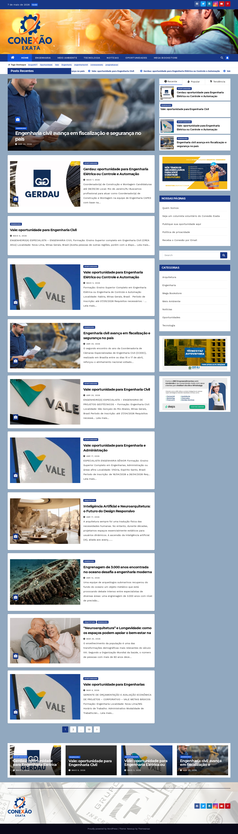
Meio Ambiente (67, 57)
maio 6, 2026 (20, 236)
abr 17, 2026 (92, 456)
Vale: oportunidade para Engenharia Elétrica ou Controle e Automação (81, 136)
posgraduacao (112, 65)
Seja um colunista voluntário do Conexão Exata (191, 216)
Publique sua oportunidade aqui (181, 224)
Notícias (113, 57)
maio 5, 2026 (25, 144)
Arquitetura (89, 500)
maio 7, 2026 (93, 180)
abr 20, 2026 (93, 395)
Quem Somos (170, 208)
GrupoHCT (32, 65)
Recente (170, 81)
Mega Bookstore (165, 57)
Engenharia (43, 57)
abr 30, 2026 (93, 344)
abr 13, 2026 (93, 578)
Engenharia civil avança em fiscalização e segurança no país (200, 765)
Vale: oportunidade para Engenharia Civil (43, 230)
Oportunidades (136, 57)
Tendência (217, 81)
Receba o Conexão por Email (179, 240)
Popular (194, 81)
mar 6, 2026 (92, 690)
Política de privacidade (176, 232)
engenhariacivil (81, 65)
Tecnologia (92, 57)
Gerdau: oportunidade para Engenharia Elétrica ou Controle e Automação (35, 766)
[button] (222, 57)
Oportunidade (46, 65)
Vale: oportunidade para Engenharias (113, 684)
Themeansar (144, 829)
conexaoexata (97, 65)
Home (25, 57)
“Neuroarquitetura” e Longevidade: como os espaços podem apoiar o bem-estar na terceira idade (117, 633)
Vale (57, 65)
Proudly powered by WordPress (103, 829)
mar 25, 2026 (93, 639)
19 (89, 729)
